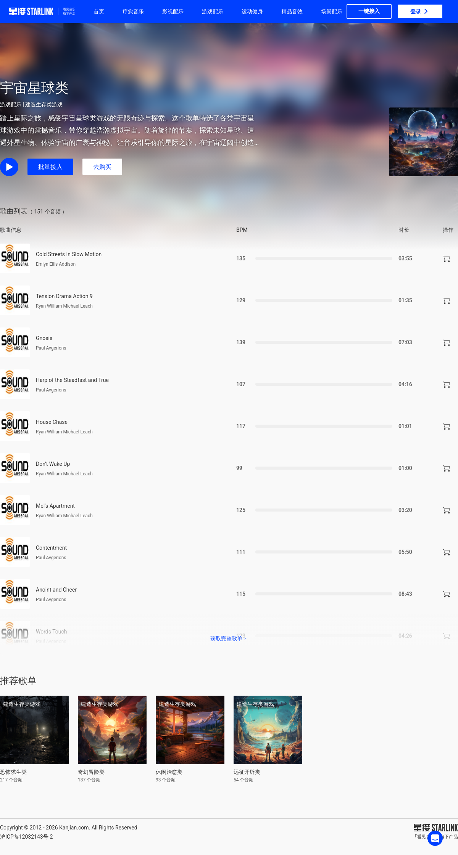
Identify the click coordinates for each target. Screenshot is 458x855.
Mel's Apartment (55, 506)
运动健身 (252, 11)
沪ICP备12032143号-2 (26, 837)
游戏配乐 (212, 11)
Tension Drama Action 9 (64, 296)
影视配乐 (173, 11)
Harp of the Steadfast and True (72, 380)
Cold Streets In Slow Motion (69, 254)
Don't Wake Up (53, 464)
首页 (99, 11)
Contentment (51, 548)
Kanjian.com (74, 828)
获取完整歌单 (229, 638)
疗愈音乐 (133, 11)
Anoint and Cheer (56, 590)
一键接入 (369, 11)
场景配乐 (331, 11)
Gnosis (44, 338)
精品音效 (292, 11)
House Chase (52, 422)
